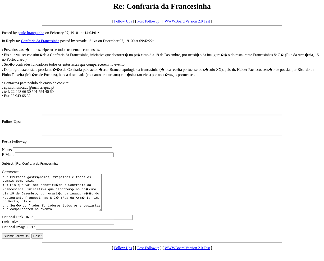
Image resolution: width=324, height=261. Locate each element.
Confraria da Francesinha (40, 41)
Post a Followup (14, 141)
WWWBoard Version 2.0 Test (187, 21)
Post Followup (148, 21)
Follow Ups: (11, 122)
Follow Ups (123, 21)
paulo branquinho (31, 33)
